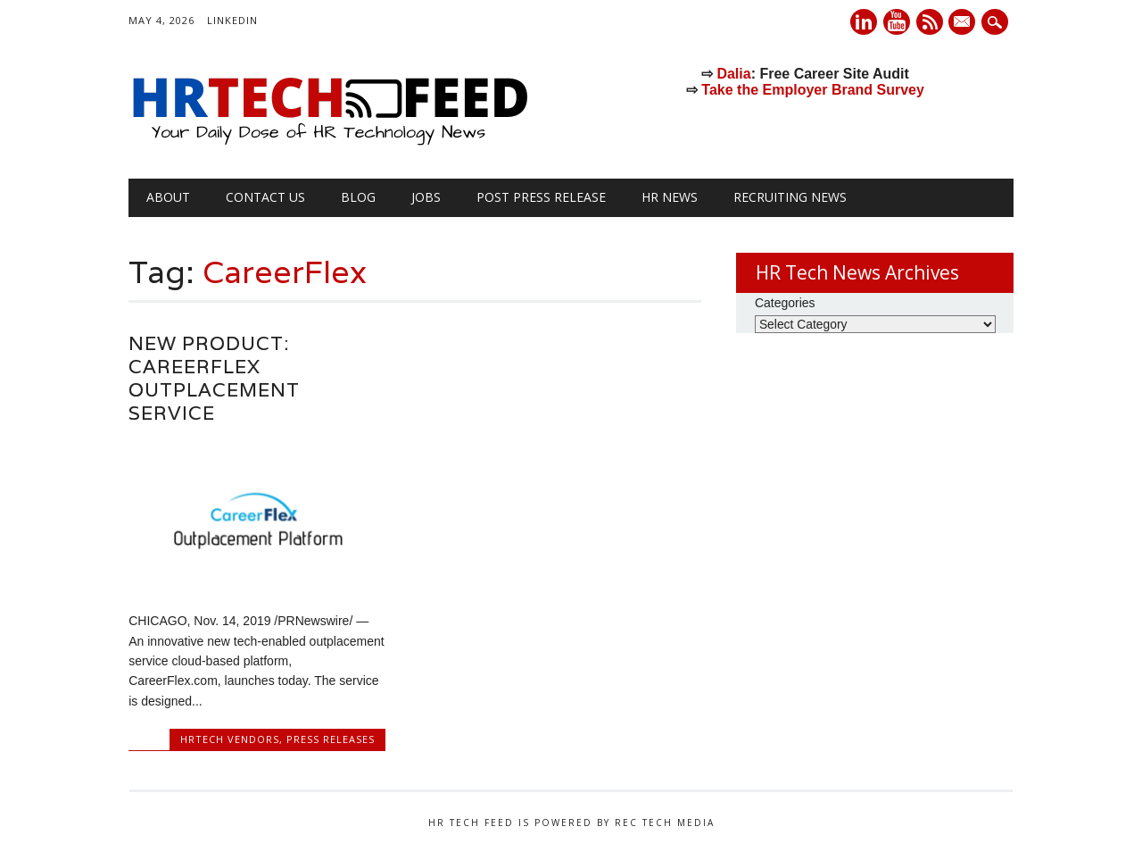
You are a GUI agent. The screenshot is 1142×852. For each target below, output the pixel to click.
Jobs (426, 196)
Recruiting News (790, 196)
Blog (358, 196)
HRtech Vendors (229, 739)
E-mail (964, 23)
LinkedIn (232, 20)
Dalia (733, 73)
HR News (669, 196)
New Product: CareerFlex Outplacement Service (214, 378)
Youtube (896, 22)
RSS (929, 22)
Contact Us (265, 196)
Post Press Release (541, 196)
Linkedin (863, 22)
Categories (785, 303)
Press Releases (330, 739)
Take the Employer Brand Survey (812, 89)
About (168, 196)
